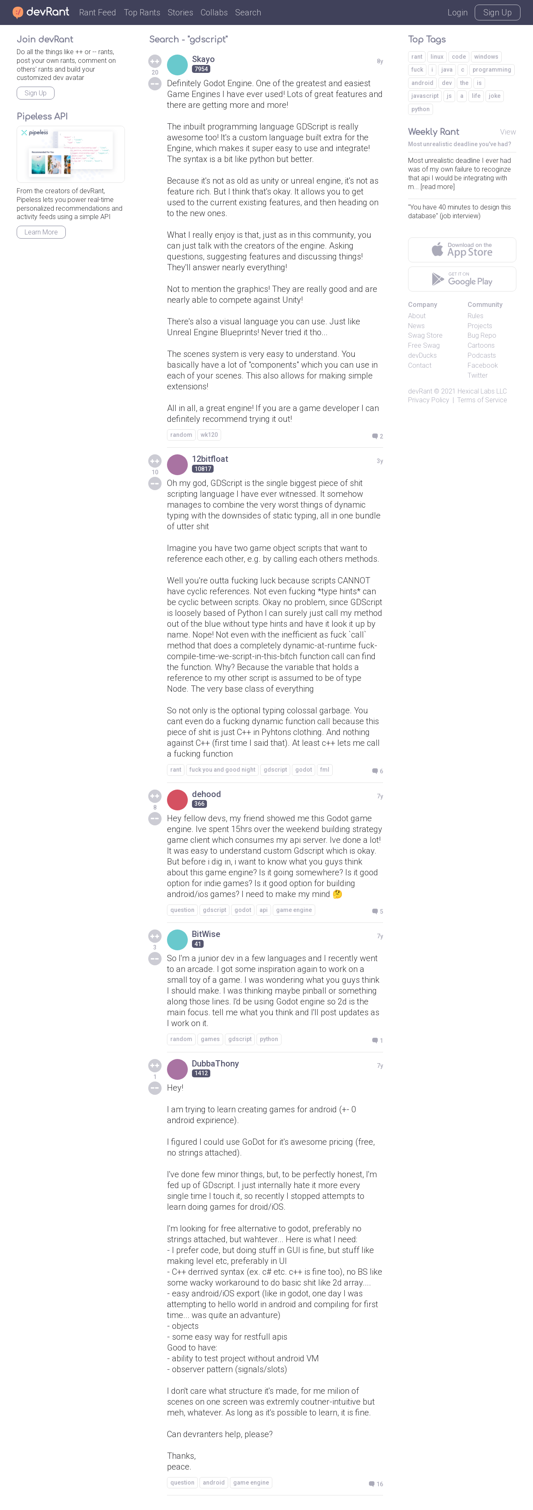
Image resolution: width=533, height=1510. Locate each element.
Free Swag (424, 345)
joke (495, 95)
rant (175, 769)
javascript (424, 95)
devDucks (422, 355)
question (182, 910)
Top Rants (142, 12)
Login (458, 12)
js (449, 95)
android (214, 1482)
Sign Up (497, 12)
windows (486, 56)
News (416, 326)
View (508, 131)
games (210, 1039)
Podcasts (482, 355)
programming (492, 69)
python (269, 1039)
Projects (480, 326)
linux (437, 56)
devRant (420, 391)
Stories (180, 12)
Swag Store (425, 335)
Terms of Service (482, 400)
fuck (417, 69)
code (459, 56)
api (263, 910)
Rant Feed (97, 12)
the (464, 83)
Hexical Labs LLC (482, 391)
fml (324, 769)
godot (303, 769)
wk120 (209, 434)
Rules (475, 316)
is (479, 83)
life (476, 95)
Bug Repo (482, 335)
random (181, 434)
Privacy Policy (428, 400)
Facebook (483, 365)
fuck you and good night (222, 769)
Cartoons (481, 345)
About (417, 316)
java (447, 69)
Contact (419, 365)
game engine (294, 910)
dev (447, 83)
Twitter (478, 375)
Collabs (214, 12)
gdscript (275, 769)
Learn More (41, 232)
